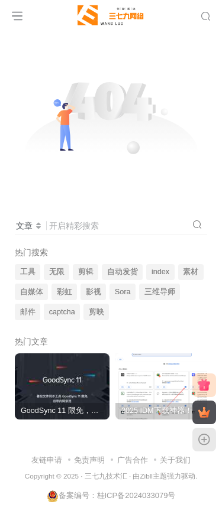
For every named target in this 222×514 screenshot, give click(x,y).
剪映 (96, 312)
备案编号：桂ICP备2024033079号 (111, 495)
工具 (28, 272)
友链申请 (46, 460)
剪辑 (86, 272)
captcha (62, 312)
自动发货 (122, 272)
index (160, 272)
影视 (93, 292)
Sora (123, 292)
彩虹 (64, 292)
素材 (190, 272)
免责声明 (89, 460)
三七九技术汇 (106, 476)
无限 (57, 272)
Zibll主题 (153, 476)
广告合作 (132, 460)
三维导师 (159, 292)
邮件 (28, 312)
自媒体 (31, 292)
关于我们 (175, 460)
